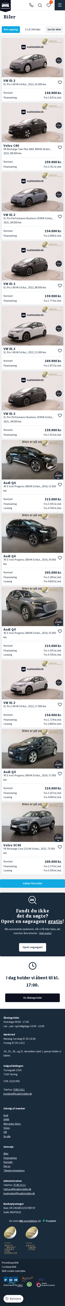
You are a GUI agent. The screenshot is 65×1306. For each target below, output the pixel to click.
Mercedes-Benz (12, 1123)
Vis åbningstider (32, 997)
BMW (6, 1119)
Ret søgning (11, 29)
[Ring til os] (31, 5)
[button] (40, 5)
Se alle (7, 1136)
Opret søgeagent (33, 947)
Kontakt (8, 1162)
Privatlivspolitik (10, 1262)
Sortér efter (54, 29)
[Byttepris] (13, 1299)
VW (5, 1132)
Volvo (6, 1128)
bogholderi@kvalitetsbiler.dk (19, 1193)
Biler (5, 1153)
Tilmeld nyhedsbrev (14, 1170)
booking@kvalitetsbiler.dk (17, 1093)
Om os (6, 1166)
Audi (5, 1115)
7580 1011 (19, 1089)
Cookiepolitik (9, 1266)
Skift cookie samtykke (13, 1271)
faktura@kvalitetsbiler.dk (17, 1189)
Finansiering (10, 1158)
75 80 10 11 (19, 1185)
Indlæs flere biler (32, 883)
